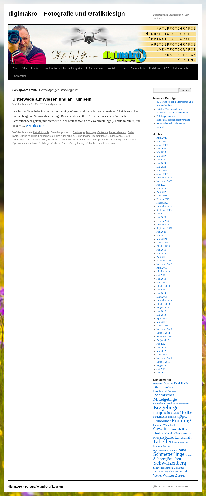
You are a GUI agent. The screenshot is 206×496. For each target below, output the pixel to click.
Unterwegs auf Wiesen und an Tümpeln (51, 99)
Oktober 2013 (163, 304)
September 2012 (164, 336)
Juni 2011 (161, 372)
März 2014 (162, 296)
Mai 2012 (161, 351)
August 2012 (163, 340)
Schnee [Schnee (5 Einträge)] (189, 455)
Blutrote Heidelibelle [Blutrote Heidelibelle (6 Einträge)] (176, 383)
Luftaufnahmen (95, 68)
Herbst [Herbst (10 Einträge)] (158, 433)
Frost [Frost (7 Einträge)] (183, 416)
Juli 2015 (161, 275)
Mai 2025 (161, 152)
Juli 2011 (161, 369)
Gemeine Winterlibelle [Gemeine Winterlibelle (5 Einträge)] (165, 425)
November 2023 (164, 181)
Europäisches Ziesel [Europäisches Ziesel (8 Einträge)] (167, 413)
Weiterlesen (35, 125)
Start (15, 68)
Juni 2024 (161, 163)
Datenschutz (138, 68)
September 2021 (164, 228)
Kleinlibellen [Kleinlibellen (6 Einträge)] (172, 433)
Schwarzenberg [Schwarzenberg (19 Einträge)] (169, 463)
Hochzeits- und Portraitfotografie (63, 68)
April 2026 (162, 137)
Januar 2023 (162, 202)
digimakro (55, 104)
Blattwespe (79, 132)
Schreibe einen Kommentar (100, 143)
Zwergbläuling (76, 143)
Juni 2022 (161, 217)
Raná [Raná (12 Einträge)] (181, 450)
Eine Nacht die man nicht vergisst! (173, 119)
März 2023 (162, 195)
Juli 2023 (161, 184)
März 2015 (162, 282)
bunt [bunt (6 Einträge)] (171, 387)
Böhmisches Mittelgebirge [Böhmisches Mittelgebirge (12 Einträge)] (165, 397)
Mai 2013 (161, 314)
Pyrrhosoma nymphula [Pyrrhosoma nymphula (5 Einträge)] (165, 450)
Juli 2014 (161, 289)
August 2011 (163, 365)
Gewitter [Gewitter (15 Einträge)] (161, 428)
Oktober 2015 (163, 271)
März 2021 (162, 239)
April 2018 (162, 257)
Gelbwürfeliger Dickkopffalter (91, 136)
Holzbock (52, 139)
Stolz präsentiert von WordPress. (173, 486)
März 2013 (162, 322)
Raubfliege (43, 143)
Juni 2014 (161, 293)
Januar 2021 (162, 242)
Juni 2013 (161, 311)
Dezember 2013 (164, 300)
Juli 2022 (161, 213)
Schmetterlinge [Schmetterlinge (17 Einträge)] (168, 454)
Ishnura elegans (67, 139)
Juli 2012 (161, 343)
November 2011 (164, 358)
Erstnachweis (45, 136)
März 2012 (162, 354)
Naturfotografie (41, 132)
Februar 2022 (163, 221)
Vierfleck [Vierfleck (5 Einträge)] (158, 471)
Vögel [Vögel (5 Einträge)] (167, 471)
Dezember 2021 (164, 224)
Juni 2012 (161, 347)
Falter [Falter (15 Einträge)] (187, 412)
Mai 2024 (161, 166)
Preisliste (154, 68)
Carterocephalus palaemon (111, 132)
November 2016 (164, 264)
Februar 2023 (163, 199)
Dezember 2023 (164, 177)
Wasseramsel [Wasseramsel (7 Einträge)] (178, 471)
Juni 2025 (161, 148)
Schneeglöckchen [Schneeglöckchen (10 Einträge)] (167, 458)
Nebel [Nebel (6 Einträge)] (156, 446)
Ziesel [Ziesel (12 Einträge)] (180, 475)
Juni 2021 (161, 231)
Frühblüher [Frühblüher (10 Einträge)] (162, 421)
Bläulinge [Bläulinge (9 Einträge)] (160, 387)
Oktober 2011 (163, 361)
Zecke (64, 143)
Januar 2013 (162, 325)
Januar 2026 (162, 145)
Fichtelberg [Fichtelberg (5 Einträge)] (174, 416)
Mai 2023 (161, 188)
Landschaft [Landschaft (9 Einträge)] (183, 437)
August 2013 (163, 307)
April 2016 (162, 267)
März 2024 (162, 170)
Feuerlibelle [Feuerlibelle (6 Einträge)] (160, 416)
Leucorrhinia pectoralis (96, 139)
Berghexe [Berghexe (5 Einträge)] (158, 383)
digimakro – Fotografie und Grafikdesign (66, 13)
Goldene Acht (115, 136)
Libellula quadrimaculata (123, 139)
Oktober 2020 (163, 246)
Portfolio (36, 68)
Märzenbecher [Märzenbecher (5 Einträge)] (181, 442)
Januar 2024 (162, 174)
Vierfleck (55, 143)
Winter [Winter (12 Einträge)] (168, 475)
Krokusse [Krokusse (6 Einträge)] (158, 437)
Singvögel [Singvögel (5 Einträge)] (158, 467)
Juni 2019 (161, 249)
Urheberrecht (180, 68)
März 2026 (162, 141)
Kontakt (112, 68)
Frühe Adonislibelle (64, 136)
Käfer (80, 139)
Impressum (19, 75)
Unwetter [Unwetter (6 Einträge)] (178, 467)
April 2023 (162, 192)
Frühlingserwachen (166, 116)
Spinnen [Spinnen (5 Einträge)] (168, 467)
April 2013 (162, 318)
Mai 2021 (161, 235)
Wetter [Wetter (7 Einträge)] (157, 475)
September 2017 (164, 260)
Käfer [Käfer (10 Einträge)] (169, 437)
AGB (166, 68)
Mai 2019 (161, 253)
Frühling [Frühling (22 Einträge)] (181, 420)
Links (124, 68)
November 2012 (164, 329)
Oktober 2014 (163, 286)
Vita (24, 68)
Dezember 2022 (164, 206)
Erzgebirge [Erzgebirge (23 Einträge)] (166, 407)
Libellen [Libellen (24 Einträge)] (163, 441)
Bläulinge (91, 132)
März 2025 (162, 155)
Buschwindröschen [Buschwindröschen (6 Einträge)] (164, 391)
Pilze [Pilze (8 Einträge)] (174, 446)
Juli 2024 (161, 159)
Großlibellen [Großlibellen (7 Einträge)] (179, 429)
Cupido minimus (28, 136)
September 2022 (164, 210)
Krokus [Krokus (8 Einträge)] (185, 433)
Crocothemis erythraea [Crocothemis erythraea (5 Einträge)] (165, 403)
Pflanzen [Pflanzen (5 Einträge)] (165, 446)
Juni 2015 (161, 278)
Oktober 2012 (163, 332)
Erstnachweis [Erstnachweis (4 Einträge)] (183, 403)
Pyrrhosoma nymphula (24, 143)
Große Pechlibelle (36, 139)
